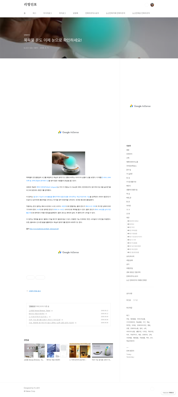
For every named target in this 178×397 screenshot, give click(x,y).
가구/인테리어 (130, 322)
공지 (127, 264)
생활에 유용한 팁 (131, 190)
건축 (127, 158)
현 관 (128, 202)
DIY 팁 (128, 170)
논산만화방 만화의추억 (141, 13)
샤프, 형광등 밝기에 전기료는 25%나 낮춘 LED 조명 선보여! (51, 323)
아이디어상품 (141, 319)
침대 (141, 328)
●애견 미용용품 (132, 234)
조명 (127, 328)
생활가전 (138, 331)
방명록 (75, 13)
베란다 (128, 186)
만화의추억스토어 (92, 13)
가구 (144, 322)
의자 (127, 335)
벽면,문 (128, 198)
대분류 (128, 146)
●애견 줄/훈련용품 (133, 252)
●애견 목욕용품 (132, 230)
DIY (151, 338)
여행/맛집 (129, 268)
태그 (34, 13)
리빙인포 (30, 4)
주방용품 (142, 338)
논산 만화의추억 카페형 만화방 (136, 280)
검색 (146, 5)
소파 (145, 328)
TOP (152, 389)
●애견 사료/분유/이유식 (134, 237)
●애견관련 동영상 (132, 221)
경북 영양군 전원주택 (133, 272)
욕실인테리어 (130, 341)
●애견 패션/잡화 (132, 249)
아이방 (128, 206)
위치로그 (62, 13)
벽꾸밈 (128, 325)
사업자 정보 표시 (33, 291)
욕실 (148, 322)
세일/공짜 (129, 260)
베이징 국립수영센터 (36, 314)
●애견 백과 (130, 227)
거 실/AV (129, 174)
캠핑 (127, 150)
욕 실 (128, 194)
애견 (127, 218)
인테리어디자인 (141, 325)
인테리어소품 (134, 328)
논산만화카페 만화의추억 (115, 13)
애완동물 (135, 338)
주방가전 (150, 331)
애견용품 (133, 319)
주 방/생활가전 (131, 182)
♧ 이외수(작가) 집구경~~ (38, 317)
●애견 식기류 (131, 240)
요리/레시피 (130, 256)
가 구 (128, 210)
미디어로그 (47, 13)
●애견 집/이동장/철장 (134, 246)
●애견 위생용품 (132, 243)
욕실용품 (138, 322)
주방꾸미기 (133, 335)
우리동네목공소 (131, 166)
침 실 (128, 178)
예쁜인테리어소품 (132, 162)
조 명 (128, 214)
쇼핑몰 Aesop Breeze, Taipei (39, 311)
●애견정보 (130, 224)
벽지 (147, 338)
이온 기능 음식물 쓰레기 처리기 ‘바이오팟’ (45, 320)
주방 (127, 319)
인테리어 (32, 306)
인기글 (135, 300)
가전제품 (129, 338)
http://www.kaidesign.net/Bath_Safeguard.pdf (44, 229)
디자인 (145, 331)
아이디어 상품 (130, 331)
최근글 (128, 300)
